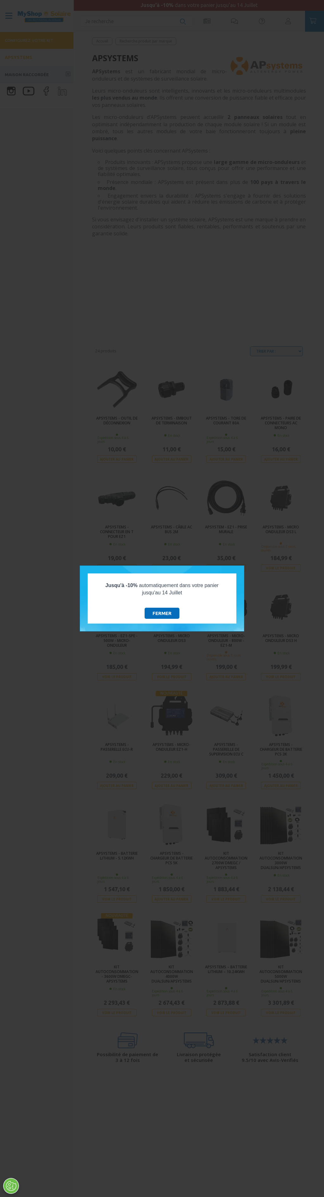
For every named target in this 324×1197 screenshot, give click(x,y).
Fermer (162, 613)
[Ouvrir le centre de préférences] (11, 1186)
